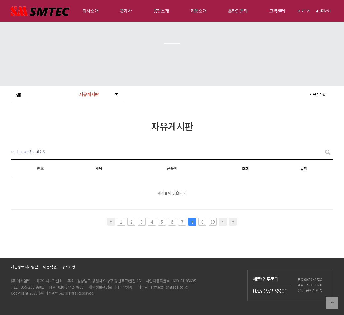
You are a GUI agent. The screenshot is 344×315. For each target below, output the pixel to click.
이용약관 (50, 267)
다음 (223, 222)
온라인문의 (238, 11)
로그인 (304, 10)
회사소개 (90, 11)
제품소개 (198, 11)
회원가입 (323, 10)
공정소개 (161, 11)
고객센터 (277, 11)
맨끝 (233, 222)
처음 (111, 222)
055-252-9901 (270, 291)
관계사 (126, 11)
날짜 (303, 168)
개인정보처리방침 (24, 267)
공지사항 (69, 267)
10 (212, 222)
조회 (245, 168)
